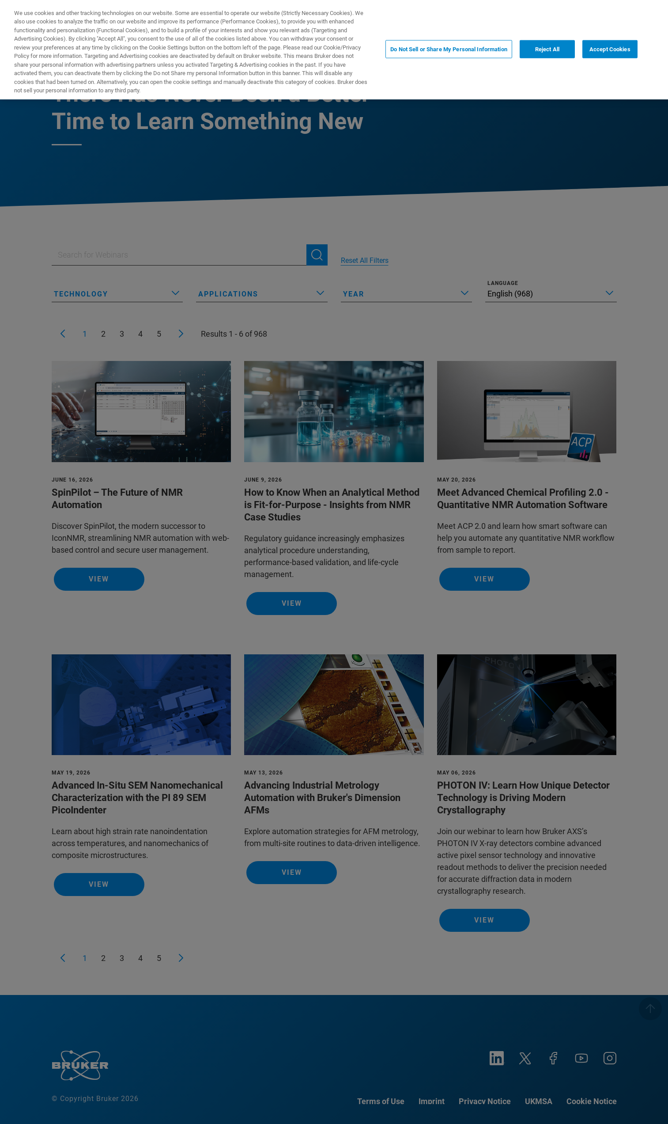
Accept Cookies (609, 36)
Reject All (547, 36)
